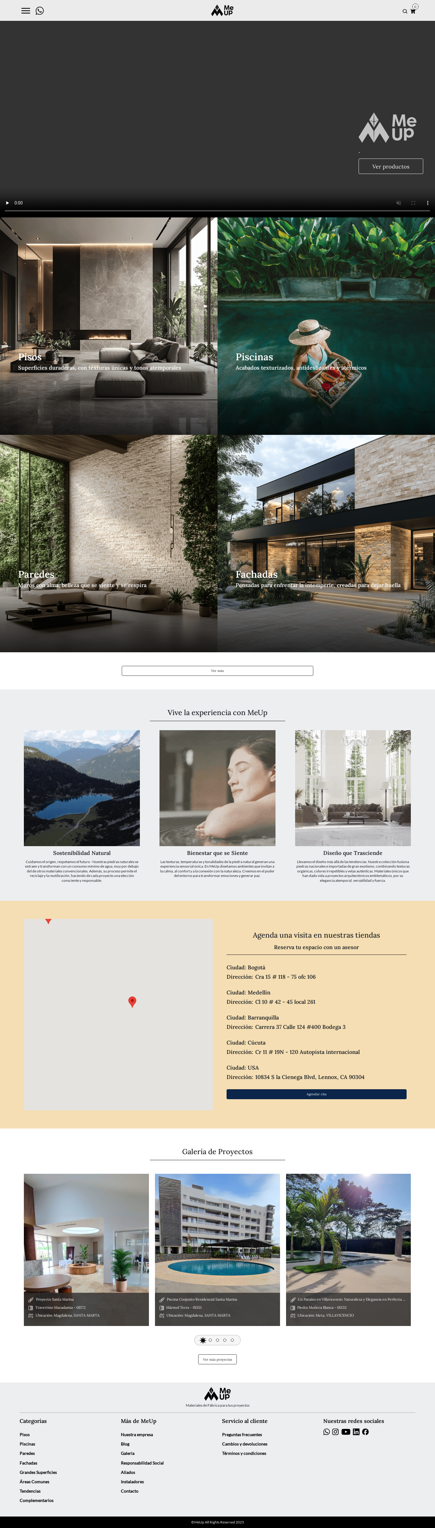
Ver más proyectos (217, 1359)
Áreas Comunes (34, 1482)
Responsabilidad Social (142, 1463)
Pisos (25, 1435)
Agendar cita (317, 1094)
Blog (125, 1444)
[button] (202, 1340)
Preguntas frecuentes (242, 1435)
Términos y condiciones (244, 1453)
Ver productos (390, 166)
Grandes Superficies (38, 1472)
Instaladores (132, 1482)
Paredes (27, 1453)
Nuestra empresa (137, 1435)
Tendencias (30, 1491)
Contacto (129, 1491)
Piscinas (27, 1444)
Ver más (217, 670)
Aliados (128, 1472)
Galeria (127, 1453)
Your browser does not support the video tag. (217, 108)
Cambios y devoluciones (244, 1444)
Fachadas (28, 1463)
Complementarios (36, 1500)
